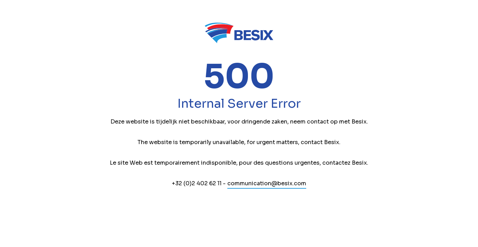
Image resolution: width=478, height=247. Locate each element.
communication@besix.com (266, 183)
